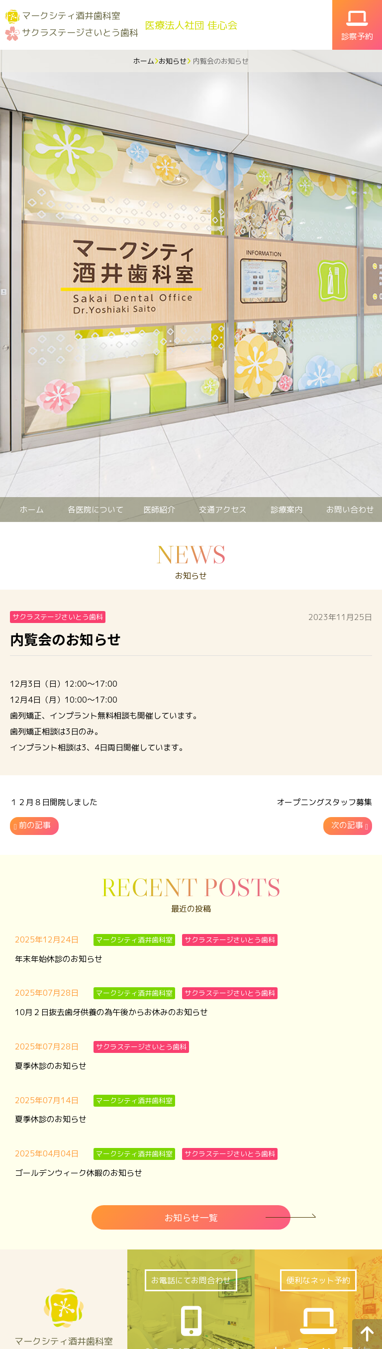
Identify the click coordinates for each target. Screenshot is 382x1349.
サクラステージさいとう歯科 (80, 32)
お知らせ (173, 61)
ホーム (143, 61)
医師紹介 (159, 509)
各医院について (95, 509)
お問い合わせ (350, 509)
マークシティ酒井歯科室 (71, 15)
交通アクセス (223, 509)
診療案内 (286, 509)
